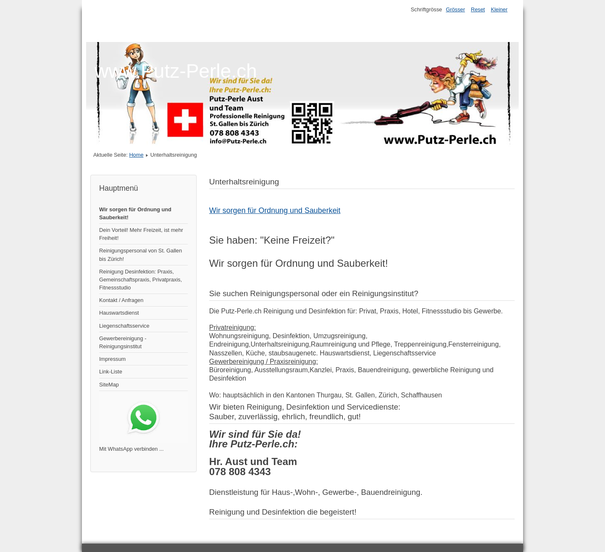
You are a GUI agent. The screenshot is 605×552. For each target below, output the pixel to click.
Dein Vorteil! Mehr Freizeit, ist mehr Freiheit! (141, 234)
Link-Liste (110, 371)
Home (136, 155)
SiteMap (109, 384)
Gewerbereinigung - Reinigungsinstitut (122, 342)
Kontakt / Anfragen (121, 300)
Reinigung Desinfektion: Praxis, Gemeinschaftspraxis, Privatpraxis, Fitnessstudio (140, 279)
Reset (478, 9)
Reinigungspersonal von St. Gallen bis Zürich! (140, 254)
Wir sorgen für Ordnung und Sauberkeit (275, 210)
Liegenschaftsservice (124, 326)
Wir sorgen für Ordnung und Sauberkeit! (135, 213)
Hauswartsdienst (119, 313)
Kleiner (499, 9)
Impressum (112, 359)
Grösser (455, 9)
